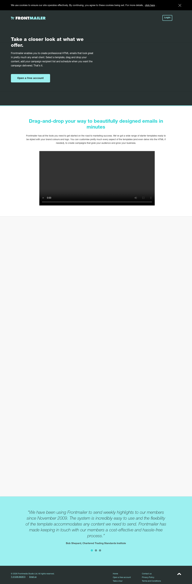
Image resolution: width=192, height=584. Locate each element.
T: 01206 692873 (18, 577)
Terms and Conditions (151, 581)
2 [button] (96, 550)
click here (150, 5)
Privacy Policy (148, 577)
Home (115, 573)
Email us (33, 577)
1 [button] (92, 550)
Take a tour (117, 581)
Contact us (147, 573)
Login (167, 18)
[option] (96, 527)
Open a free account (30, 78)
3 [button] (100, 550)
